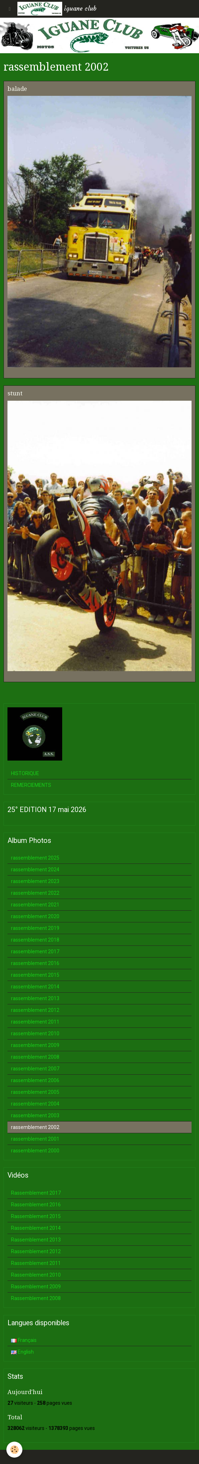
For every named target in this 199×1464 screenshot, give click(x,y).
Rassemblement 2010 (36, 1275)
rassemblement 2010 (35, 1033)
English (22, 1352)
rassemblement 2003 (35, 1115)
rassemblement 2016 (35, 963)
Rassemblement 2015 (36, 1216)
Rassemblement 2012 (36, 1251)
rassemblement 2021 (35, 905)
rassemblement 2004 (35, 1104)
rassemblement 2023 (35, 881)
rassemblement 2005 (35, 1092)
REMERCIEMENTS (31, 785)
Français (24, 1340)
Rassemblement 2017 (36, 1193)
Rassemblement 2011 (36, 1263)
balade (17, 88)
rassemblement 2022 (35, 893)
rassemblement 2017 (35, 951)
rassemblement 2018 (35, 940)
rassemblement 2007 (35, 1068)
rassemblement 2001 (35, 1139)
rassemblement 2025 (35, 858)
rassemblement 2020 (35, 916)
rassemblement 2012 (35, 1010)
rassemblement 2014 (35, 986)
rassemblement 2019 (35, 928)
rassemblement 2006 (35, 1080)
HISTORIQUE (25, 773)
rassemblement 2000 (35, 1150)
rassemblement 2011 (35, 1022)
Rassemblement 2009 (36, 1286)
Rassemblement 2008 (36, 1298)
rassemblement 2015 (35, 975)
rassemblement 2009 (35, 1045)
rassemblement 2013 (35, 998)
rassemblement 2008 (35, 1057)
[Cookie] (14, 1450)
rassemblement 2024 (35, 869)
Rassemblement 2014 (36, 1228)
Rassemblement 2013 (36, 1240)
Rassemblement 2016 (36, 1204)
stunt (14, 393)
